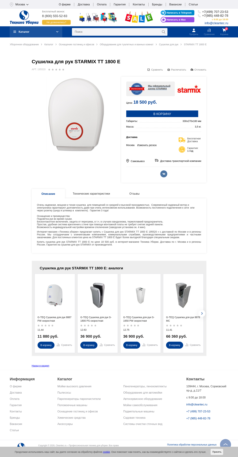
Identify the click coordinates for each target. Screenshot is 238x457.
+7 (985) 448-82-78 (198, 418)
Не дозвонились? (56, 22)
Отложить (200, 69)
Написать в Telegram (179, 12)
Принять (216, 452)
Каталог (21, 31)
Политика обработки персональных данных (192, 444)
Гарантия (120, 4)
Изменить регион (147, 145)
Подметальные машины (138, 411)
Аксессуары (65, 424)
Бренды (157, 4)
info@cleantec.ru (216, 23)
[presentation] (201, 313)
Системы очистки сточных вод (142, 424)
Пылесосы (64, 392)
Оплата (102, 4)
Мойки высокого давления (74, 386)
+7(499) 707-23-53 (215, 12)
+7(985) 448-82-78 (215, 15)
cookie (106, 452)
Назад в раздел (40, 365)
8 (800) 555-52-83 (54, 16)
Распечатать (178, 69)
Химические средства (71, 417)
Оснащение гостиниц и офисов (77, 411)
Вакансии (175, 4)
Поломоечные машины (72, 405)
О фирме (65, 4)
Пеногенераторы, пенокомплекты (145, 386)
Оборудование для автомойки (142, 392)
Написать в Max (176, 19)
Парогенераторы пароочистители (79, 398)
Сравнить (157, 69)
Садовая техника (134, 417)
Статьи (193, 4)
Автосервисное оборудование (142, 398)
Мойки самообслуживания (140, 405)
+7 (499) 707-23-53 (198, 411)
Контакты (139, 4)
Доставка (84, 4)
